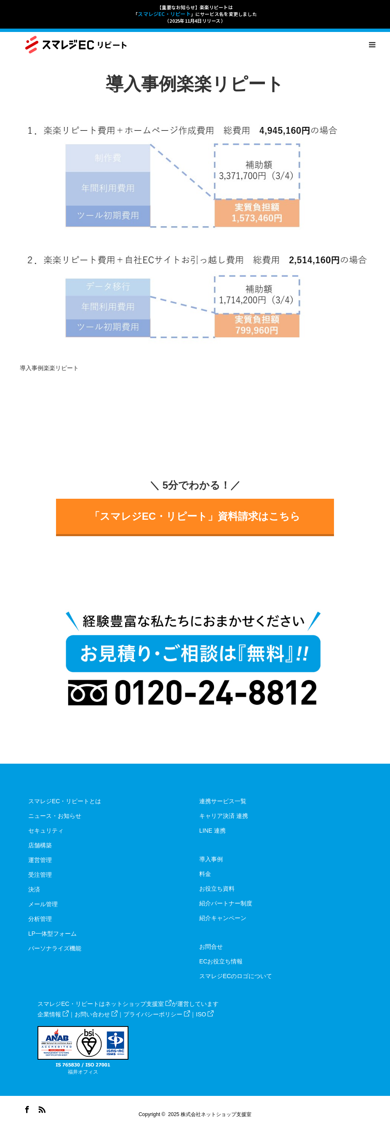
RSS (41, 1108)
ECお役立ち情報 (221, 961)
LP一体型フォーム (52, 933)
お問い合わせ (96, 1014)
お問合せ (211, 946)
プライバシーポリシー (156, 1014)
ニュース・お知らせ (54, 815)
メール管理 (43, 904)
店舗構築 (40, 845)
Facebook (26, 1108)
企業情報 (53, 1014)
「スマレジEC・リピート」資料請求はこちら (195, 516)
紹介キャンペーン (222, 918)
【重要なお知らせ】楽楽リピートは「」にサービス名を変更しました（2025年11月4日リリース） (195, 14)
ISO (205, 1014)
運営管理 (40, 860)
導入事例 (211, 859)
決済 (34, 889)
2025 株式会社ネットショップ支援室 (209, 1114)
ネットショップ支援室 (138, 1003)
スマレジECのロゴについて (235, 976)
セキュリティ (46, 830)
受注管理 (40, 874)
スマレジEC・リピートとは (64, 801)
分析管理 (40, 918)
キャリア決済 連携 (223, 815)
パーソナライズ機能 (54, 948)
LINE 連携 (212, 830)
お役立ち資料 (217, 888)
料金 (205, 873)
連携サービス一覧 (222, 801)
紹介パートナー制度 (225, 903)
